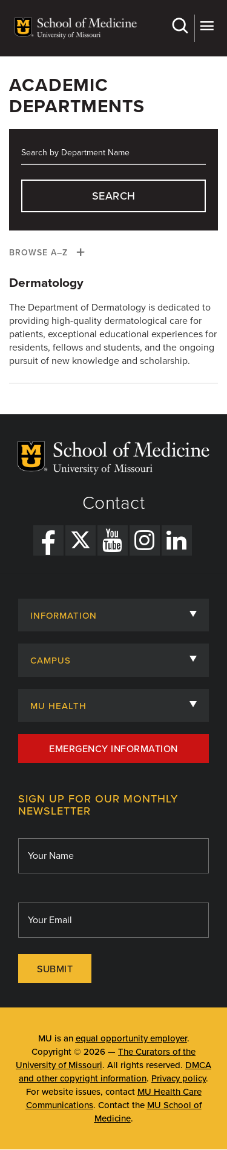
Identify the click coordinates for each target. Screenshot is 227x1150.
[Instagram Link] (145, 540)
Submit (55, 969)
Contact (113, 503)
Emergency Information (113, 749)
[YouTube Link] (112, 540)
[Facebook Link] (48, 540)
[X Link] (80, 540)
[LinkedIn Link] (177, 540)
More (206, 26)
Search (179, 26)
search (114, 196)
